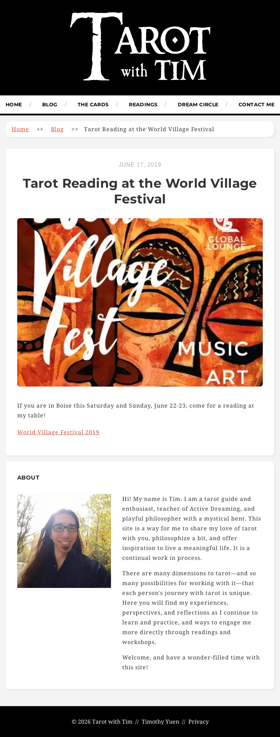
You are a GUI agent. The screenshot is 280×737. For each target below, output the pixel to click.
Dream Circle (198, 104)
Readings (143, 104)
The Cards (93, 104)
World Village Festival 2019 (58, 432)
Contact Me (256, 104)
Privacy (198, 721)
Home (14, 104)
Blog (50, 104)
